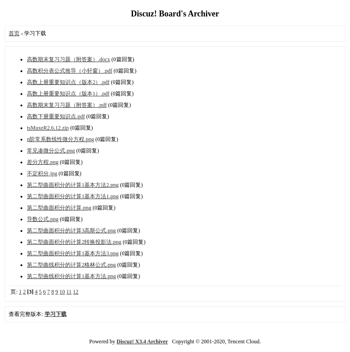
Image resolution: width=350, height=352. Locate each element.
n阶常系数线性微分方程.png (60, 139)
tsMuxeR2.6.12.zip (48, 128)
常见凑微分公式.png (51, 150)
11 (69, 292)
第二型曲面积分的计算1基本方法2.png (72, 185)
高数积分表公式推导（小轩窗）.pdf (69, 71)
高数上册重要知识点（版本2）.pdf (68, 82)
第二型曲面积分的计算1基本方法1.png (72, 196)
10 (62, 292)
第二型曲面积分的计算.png (59, 208)
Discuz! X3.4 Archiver (142, 341)
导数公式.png (42, 219)
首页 (14, 33)
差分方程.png (42, 162)
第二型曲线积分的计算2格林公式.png (71, 265)
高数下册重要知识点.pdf (56, 116)
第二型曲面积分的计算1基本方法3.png (72, 253)
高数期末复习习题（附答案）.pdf (67, 105)
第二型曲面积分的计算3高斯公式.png (71, 230)
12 (75, 292)
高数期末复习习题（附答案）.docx (68, 59)
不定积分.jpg (42, 173)
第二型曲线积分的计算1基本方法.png (71, 276)
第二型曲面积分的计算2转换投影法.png (74, 242)
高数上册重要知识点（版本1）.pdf (68, 93)
